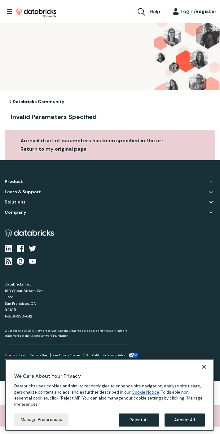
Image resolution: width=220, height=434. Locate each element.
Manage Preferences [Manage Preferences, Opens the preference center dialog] (41, 419)
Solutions (15, 202)
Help (155, 11)
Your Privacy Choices (66, 355)
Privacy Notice (14, 355)
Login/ (199, 11)
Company (15, 212)
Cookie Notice (145, 392)
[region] (109, 395)
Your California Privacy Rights (105, 355)
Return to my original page (53, 149)
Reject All (139, 420)
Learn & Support (23, 191)
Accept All (184, 420)
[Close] (204, 367)
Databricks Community (36, 13)
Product (14, 181)
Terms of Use (38, 355)
